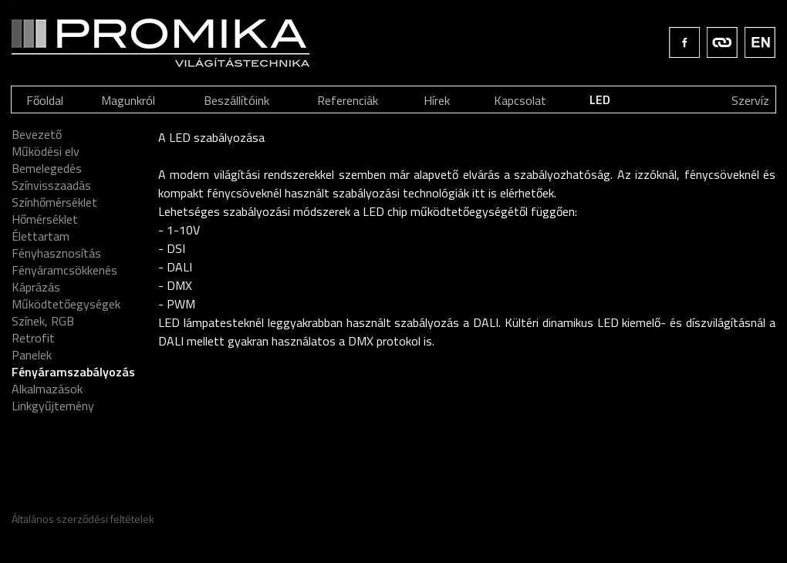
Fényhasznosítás (56, 253)
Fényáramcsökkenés (64, 270)
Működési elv (45, 151)
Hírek (437, 100)
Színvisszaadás (51, 185)
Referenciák (347, 100)
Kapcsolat (520, 100)
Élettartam (40, 236)
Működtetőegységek (66, 304)
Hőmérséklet (45, 219)
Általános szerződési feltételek (83, 519)
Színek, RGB (43, 321)
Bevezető (37, 134)
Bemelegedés (47, 168)
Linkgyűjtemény (53, 405)
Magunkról (128, 100)
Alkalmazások (47, 388)
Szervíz (750, 100)
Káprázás (36, 287)
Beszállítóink (236, 100)
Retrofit (33, 338)
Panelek (32, 355)
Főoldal (44, 100)
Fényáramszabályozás (73, 371)
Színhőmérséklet (54, 202)
